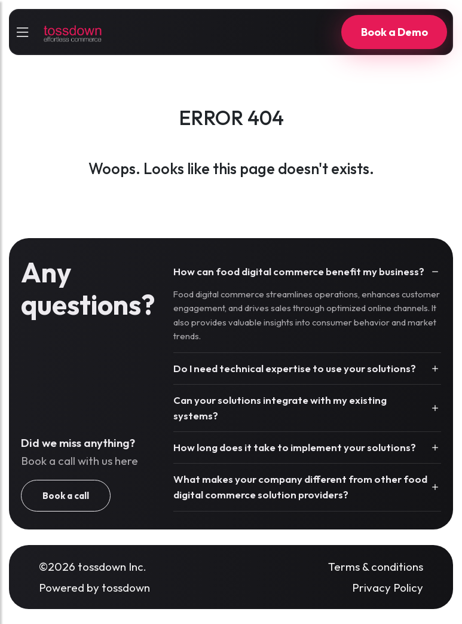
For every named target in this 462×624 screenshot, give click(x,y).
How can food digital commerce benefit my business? (298, 271)
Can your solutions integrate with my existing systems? (280, 408)
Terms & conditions (375, 566)
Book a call (65, 495)
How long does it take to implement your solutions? (294, 447)
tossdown (126, 587)
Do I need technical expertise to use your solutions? (294, 368)
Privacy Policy (387, 587)
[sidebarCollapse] (22, 32)
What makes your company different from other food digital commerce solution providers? (300, 487)
